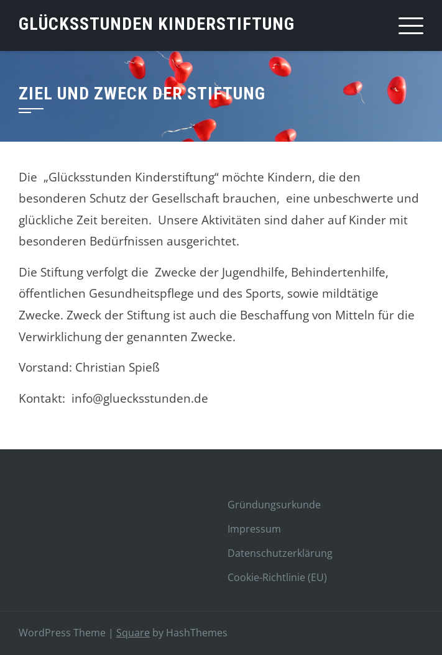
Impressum (254, 529)
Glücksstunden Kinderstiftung (157, 24)
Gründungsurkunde (274, 504)
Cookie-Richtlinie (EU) (277, 577)
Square (133, 632)
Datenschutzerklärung (280, 553)
